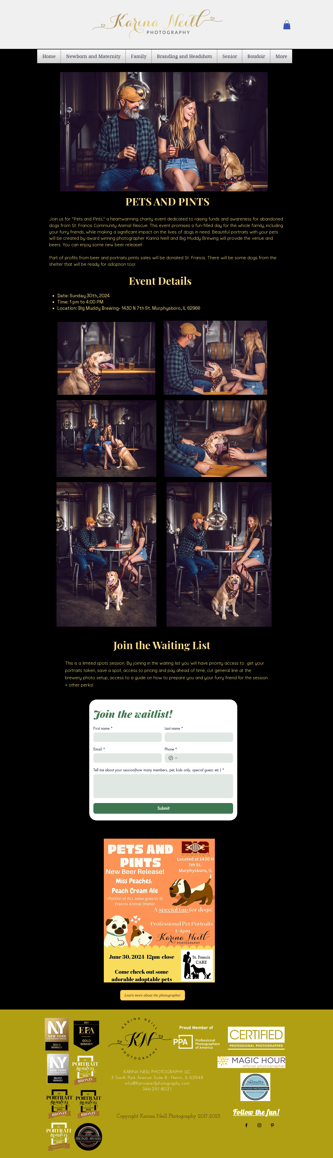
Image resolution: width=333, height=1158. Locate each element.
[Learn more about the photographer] (152, 995)
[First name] (126, 737)
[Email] (126, 758)
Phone (171, 749)
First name (103, 728)
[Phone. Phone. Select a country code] (173, 758)
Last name (174, 728)
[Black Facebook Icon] (246, 1125)
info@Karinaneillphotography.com (157, 1083)
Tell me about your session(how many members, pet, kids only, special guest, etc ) (158, 770)
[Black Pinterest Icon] (272, 1125)
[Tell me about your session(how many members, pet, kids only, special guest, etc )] (163, 786)
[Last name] (197, 737)
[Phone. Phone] (204, 758)
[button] (287, 24)
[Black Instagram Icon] (259, 1125)
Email (99, 749)
